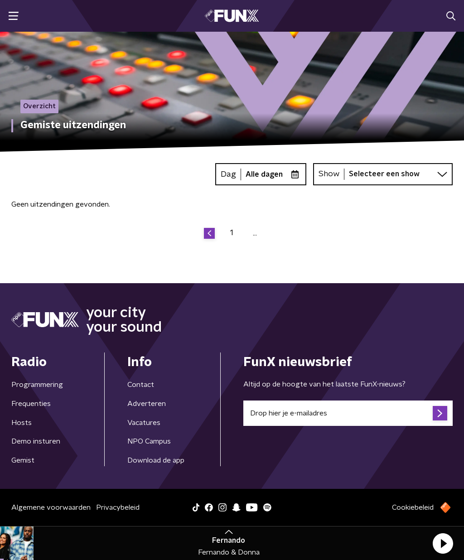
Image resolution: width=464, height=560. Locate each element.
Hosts (21, 422)
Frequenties (31, 403)
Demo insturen (35, 441)
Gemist (22, 460)
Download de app (155, 460)
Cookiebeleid (413, 507)
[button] (442, 543)
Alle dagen (264, 174)
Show (329, 174)
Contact (140, 384)
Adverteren (146, 403)
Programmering (37, 384)
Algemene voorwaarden (51, 507)
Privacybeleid (118, 507)
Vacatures (143, 422)
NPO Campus (149, 441)
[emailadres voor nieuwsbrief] (348, 413)
